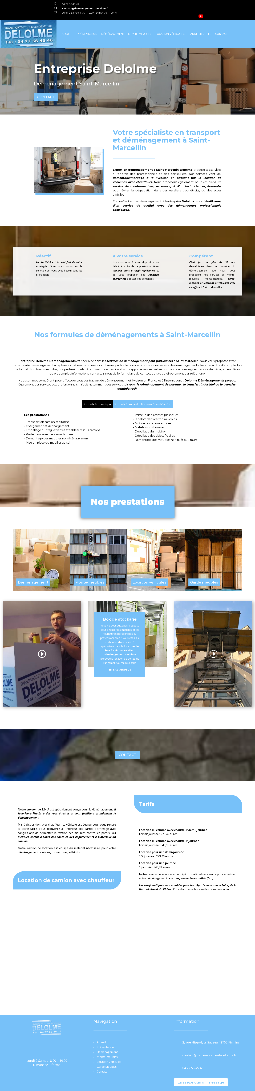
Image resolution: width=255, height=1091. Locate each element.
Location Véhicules (170, 34)
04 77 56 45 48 (70, 4)
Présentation (87, 34)
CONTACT (46, 97)
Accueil (67, 34)
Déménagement (112, 34)
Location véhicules (149, 582)
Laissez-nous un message (201, 1082)
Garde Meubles (199, 34)
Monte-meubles (140, 34)
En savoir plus (120, 670)
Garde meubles (204, 582)
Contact (221, 34)
